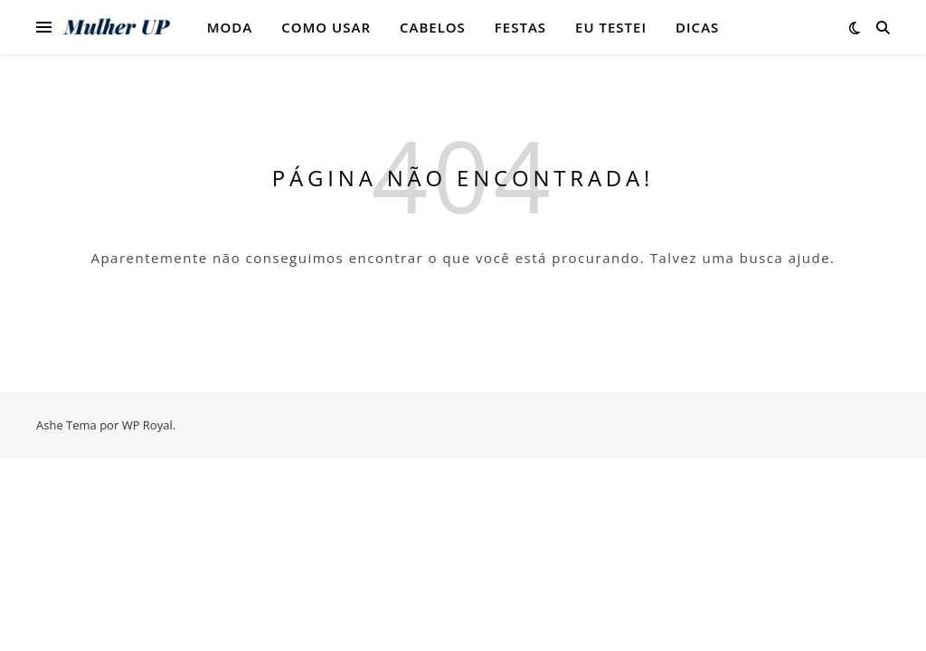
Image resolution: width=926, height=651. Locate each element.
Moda (230, 27)
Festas (520, 27)
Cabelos (433, 27)
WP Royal (147, 425)
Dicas (697, 27)
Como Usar (326, 27)
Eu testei (611, 27)
